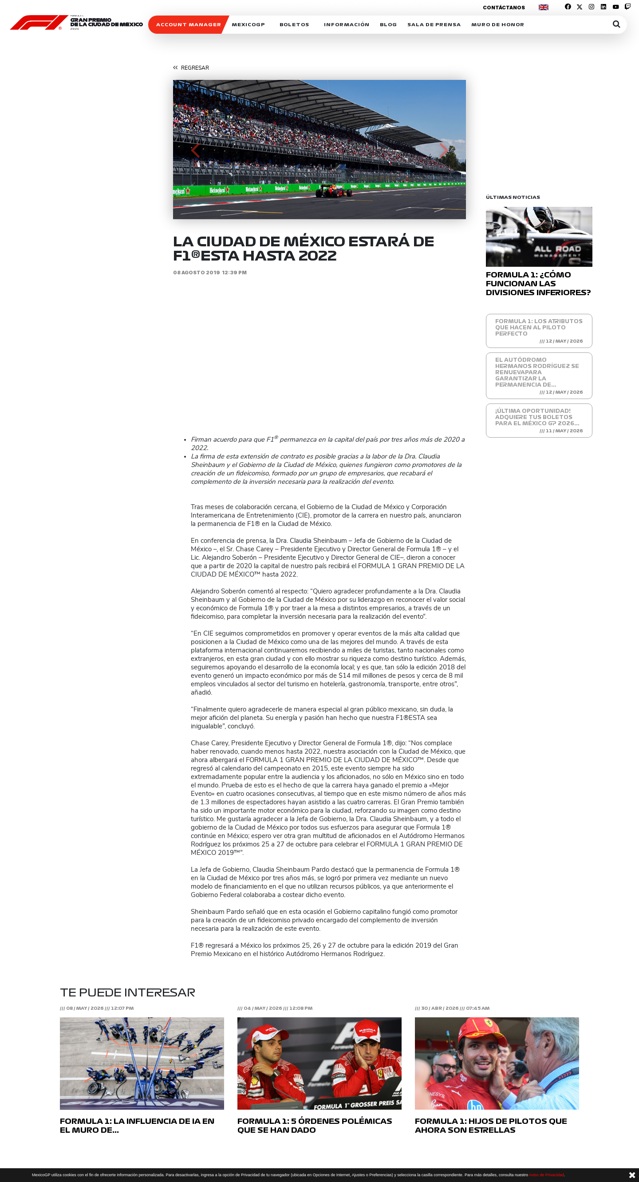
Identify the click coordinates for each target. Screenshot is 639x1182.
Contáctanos (504, 7)
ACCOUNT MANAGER (188, 24)
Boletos (294, 24)
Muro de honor (498, 24)
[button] (195, 149)
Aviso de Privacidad (546, 1175)
